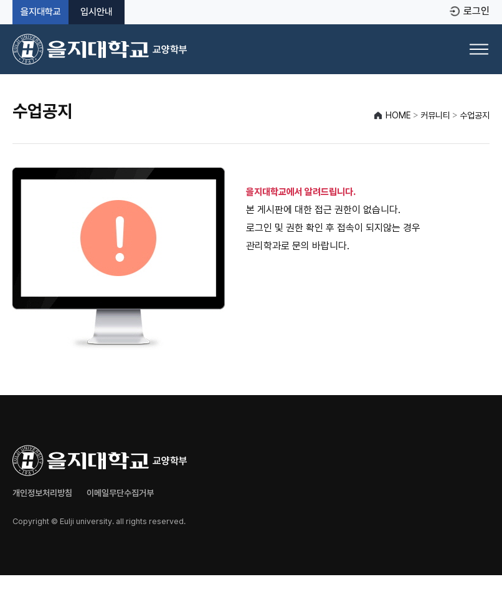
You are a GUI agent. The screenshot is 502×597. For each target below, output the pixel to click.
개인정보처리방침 (42, 493)
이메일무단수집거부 (120, 493)
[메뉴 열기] (479, 49)
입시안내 (96, 12)
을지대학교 (41, 12)
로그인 (476, 11)
